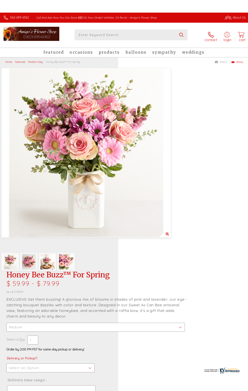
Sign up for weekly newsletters (124, 292)
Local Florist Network (207, 387)
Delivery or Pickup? (139, 158)
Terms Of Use (157, 387)
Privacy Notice (180, 387)
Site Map (231, 387)
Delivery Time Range (143, 180)
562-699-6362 (19, 17)
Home (8, 59)
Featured (20, 59)
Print (221, 59)
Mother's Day (35, 59)
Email (237, 59)
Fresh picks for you (124, 271)
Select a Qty (133, 139)
